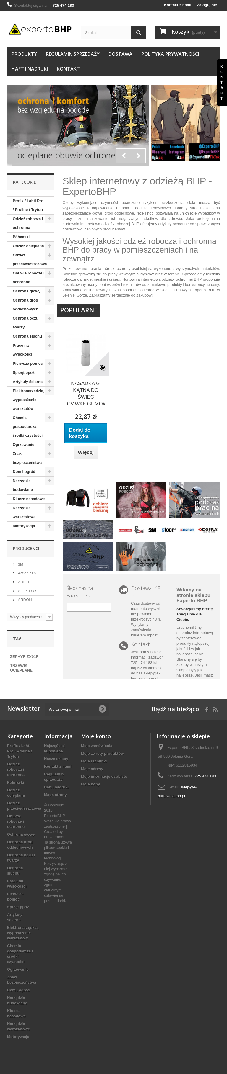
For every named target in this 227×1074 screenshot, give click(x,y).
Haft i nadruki (30, 69)
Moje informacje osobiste (104, 776)
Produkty (24, 54)
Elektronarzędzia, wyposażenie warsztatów (28, 400)
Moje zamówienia (96, 746)
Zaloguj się (207, 5)
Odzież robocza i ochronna (28, 223)
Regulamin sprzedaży (73, 54)
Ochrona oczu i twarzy (26, 322)
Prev (123, 155)
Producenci (26, 548)
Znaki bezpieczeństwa (27, 458)
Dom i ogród (24, 471)
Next (138, 155)
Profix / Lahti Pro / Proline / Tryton (28, 205)
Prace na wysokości (22, 349)
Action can (26, 573)
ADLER (24, 582)
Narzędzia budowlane (23, 485)
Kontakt (68, 69)
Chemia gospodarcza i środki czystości (28, 426)
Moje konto (96, 736)
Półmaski (21, 237)
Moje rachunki (94, 761)
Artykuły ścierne (28, 381)
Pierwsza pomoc (28, 363)
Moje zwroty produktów (102, 753)
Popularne (79, 310)
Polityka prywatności (170, 54)
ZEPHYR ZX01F (24, 656)
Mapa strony (55, 795)
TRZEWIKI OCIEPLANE (21, 667)
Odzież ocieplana (28, 246)
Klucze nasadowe (29, 499)
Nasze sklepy (56, 759)
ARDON (24, 599)
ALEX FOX (27, 591)
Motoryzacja (24, 526)
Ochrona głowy (26, 291)
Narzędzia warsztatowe (24, 512)
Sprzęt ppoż (24, 372)
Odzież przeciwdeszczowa (30, 259)
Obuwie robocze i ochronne (29, 277)
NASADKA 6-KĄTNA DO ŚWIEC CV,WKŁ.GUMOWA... (86, 394)
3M (20, 564)
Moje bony (90, 784)
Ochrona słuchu (27, 336)
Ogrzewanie (23, 444)
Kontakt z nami (177, 5)
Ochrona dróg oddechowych (25, 304)
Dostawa (120, 54)
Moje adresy (92, 769)
